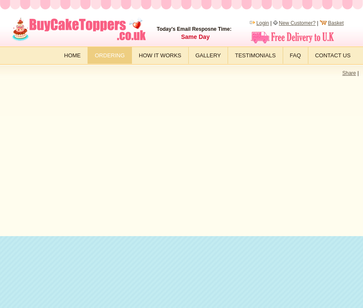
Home (72, 55)
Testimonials (255, 55)
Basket (336, 23)
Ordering (110, 55)
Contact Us (333, 55)
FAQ (295, 55)
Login (262, 23)
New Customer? (297, 23)
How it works (160, 55)
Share (349, 73)
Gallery (208, 55)
